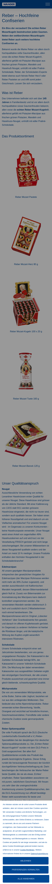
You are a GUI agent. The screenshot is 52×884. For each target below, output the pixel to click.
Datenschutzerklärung (39, 854)
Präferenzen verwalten (26, 870)
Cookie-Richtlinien (27, 850)
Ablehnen (25, 861)
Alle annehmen (26, 879)
